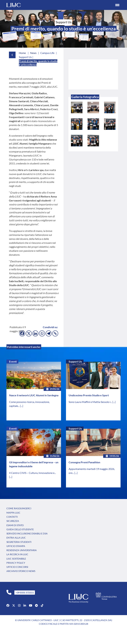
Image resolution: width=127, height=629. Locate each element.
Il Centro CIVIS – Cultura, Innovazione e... (32, 472)
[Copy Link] (55, 333)
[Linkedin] (35, 333)
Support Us (75, 361)
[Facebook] (22, 333)
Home (22, 52)
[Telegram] (49, 333)
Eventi (13, 361)
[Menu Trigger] (117, 4)
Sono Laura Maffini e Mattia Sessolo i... (90, 401)
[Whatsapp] (42, 333)
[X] (29, 333)
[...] (21, 405)
